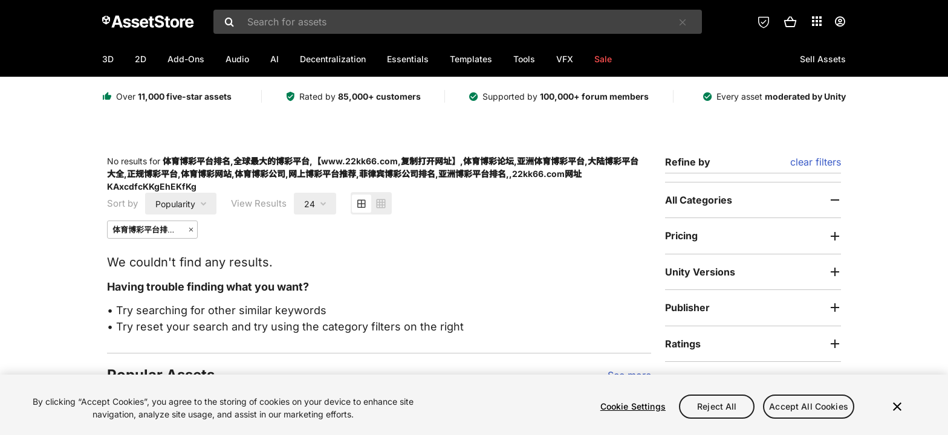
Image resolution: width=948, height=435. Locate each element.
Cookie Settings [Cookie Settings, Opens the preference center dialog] (633, 406)
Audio (237, 59)
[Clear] (682, 22)
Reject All (716, 406)
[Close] (897, 406)
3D (108, 59)
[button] (790, 21)
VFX (564, 59)
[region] (474, 405)
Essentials (408, 59)
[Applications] (817, 21)
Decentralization (333, 59)
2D (140, 59)
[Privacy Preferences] (763, 21)
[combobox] (457, 22)
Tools (524, 59)
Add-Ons (185, 59)
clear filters (815, 162)
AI (274, 59)
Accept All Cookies (808, 406)
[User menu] (840, 22)
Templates (471, 59)
